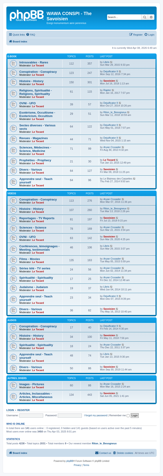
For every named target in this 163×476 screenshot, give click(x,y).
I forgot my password (95, 415)
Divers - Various (30, 169)
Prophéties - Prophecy (35, 160)
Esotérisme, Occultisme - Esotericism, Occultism (37, 114)
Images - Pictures (31, 384)
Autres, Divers (17, 378)
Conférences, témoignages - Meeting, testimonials (39, 248)
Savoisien (109, 80)
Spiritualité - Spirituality (36, 277)
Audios (12, 320)
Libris (106, 62)
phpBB (69, 461)
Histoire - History (31, 81)
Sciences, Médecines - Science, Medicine (35, 149)
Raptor (107, 90)
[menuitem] (30, 34)
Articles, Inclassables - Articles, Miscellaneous (36, 395)
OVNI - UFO (27, 103)
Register (24, 410)
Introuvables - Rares (33, 62)
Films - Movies (29, 259)
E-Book (12, 56)
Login (10, 410)
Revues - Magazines (33, 138)
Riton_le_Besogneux (115, 112)
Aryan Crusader (112, 147)
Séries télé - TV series (34, 268)
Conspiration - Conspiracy (38, 71)
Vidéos (12, 193)
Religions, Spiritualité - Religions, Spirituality (35, 92)
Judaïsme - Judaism (33, 287)
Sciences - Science (32, 227)
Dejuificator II (110, 71)
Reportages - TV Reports (37, 218)
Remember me (119, 415)
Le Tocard (38, 65)
